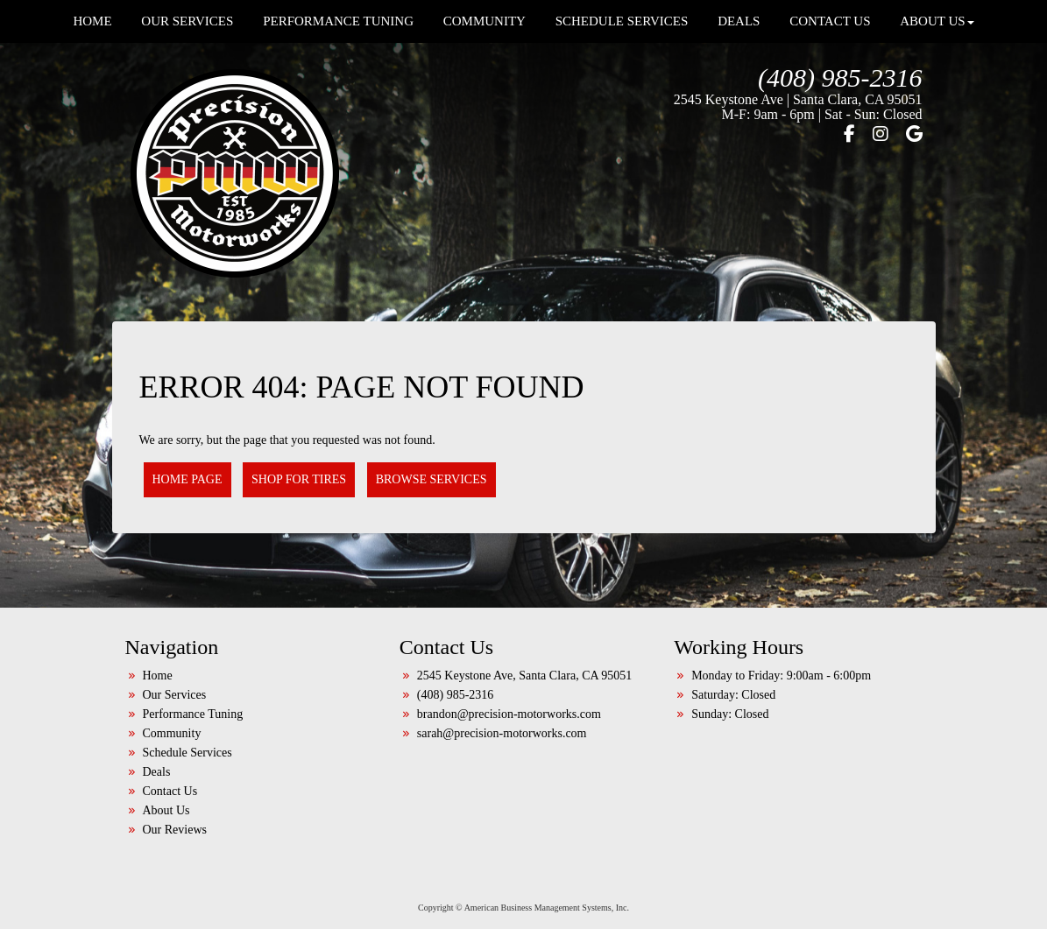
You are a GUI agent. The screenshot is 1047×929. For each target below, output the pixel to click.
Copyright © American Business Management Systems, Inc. (523, 907)
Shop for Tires (298, 479)
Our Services (175, 694)
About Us (166, 810)
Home (158, 675)
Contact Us (170, 791)
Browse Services (431, 479)
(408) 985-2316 (840, 77)
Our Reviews (175, 829)
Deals (157, 771)
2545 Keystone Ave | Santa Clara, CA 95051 (798, 99)
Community (172, 733)
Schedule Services (187, 752)
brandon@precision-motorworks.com (509, 714)
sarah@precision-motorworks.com (502, 733)
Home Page (187, 479)
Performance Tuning (193, 714)
